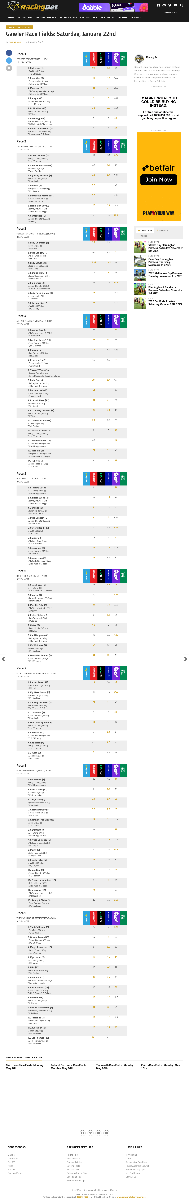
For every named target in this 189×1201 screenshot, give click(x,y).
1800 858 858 (82, 1196)
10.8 (116, 849)
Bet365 (12, 1162)
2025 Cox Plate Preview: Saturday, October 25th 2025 (165, 302)
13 (94, 77)
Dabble (11, 1154)
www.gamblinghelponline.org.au (131, 1196)
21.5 (116, 692)
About (129, 1158)
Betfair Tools (73, 1169)
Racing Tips (24, 17)
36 (116, 779)
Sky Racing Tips (74, 1177)
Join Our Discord (133, 1173)
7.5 (93, 809)
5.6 (115, 118)
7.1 (115, 252)
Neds (10, 1166)
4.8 (93, 682)
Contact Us (131, 1177)
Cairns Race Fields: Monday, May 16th (160, 1066)
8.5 (108, 789)
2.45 (94, 262)
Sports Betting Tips (135, 1169)
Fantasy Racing (15, 1173)
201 (94, 379)
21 (94, 87)
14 (94, 957)
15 (108, 497)
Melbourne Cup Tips (76, 1180)
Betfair (11, 1169)
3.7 (108, 967)
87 (116, 329)
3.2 (93, 242)
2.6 (93, 108)
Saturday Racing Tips (77, 1173)
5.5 (115, 128)
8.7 (115, 430)
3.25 (116, 527)
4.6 (93, 349)
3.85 (116, 594)
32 (116, 829)
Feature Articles (45, 17)
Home (11, 17)
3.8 (93, 869)
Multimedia (107, 17)
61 (94, 339)
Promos (122, 17)
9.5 (93, 67)
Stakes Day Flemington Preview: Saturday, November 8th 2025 (165, 248)
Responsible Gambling (136, 1162)
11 (94, 292)
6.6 (115, 487)
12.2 (116, 215)
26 (94, 604)
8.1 (115, 537)
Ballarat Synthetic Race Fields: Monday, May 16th (69, 1066)
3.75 (116, 155)
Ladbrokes (13, 1158)
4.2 (93, 175)
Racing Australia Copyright (138, 1166)
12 (94, 997)
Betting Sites (68, 17)
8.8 (115, 460)
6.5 (93, 624)
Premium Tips (73, 1158)
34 (94, 977)
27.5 (116, 899)
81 (94, 655)
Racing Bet (15, 42)
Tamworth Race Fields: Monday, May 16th (115, 1066)
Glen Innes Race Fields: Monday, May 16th (25, 1066)
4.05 (116, 635)
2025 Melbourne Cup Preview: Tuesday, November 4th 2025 (165, 274)
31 (94, 400)
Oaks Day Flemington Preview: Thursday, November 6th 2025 (160, 262)
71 (94, 450)
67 (94, 645)
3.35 (116, 926)
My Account (131, 1154)
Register (136, 17)
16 (94, 547)
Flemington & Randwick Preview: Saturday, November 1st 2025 (165, 290)
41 (94, 390)
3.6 (108, 584)
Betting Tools (88, 17)
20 (94, 205)
